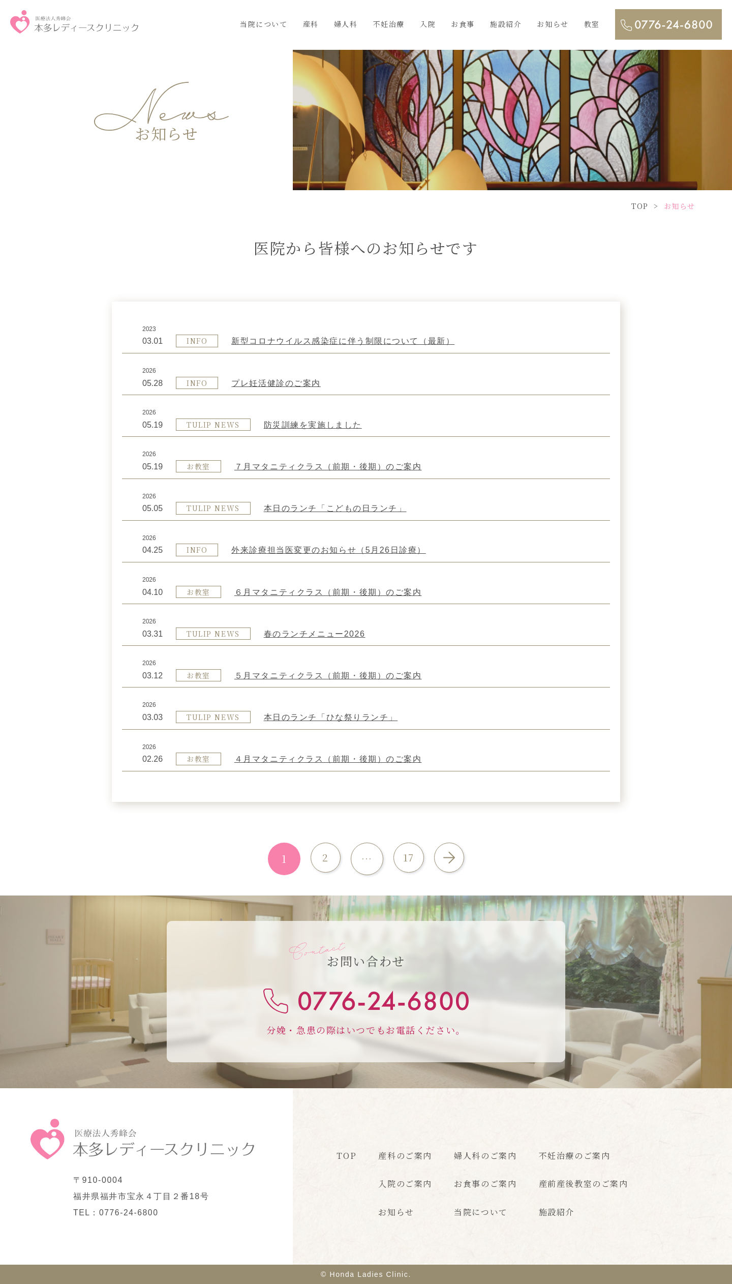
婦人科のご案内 (485, 1155)
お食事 (463, 24)
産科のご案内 (405, 1155)
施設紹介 (506, 24)
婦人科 (346, 24)
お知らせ (552, 24)
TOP (346, 1155)
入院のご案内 (405, 1183)
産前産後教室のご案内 (583, 1183)
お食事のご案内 (485, 1183)
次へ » (451, 859)
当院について (264, 24)
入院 (428, 24)
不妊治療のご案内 (575, 1155)
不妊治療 (389, 24)
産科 (311, 24)
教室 (592, 24)
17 (408, 858)
